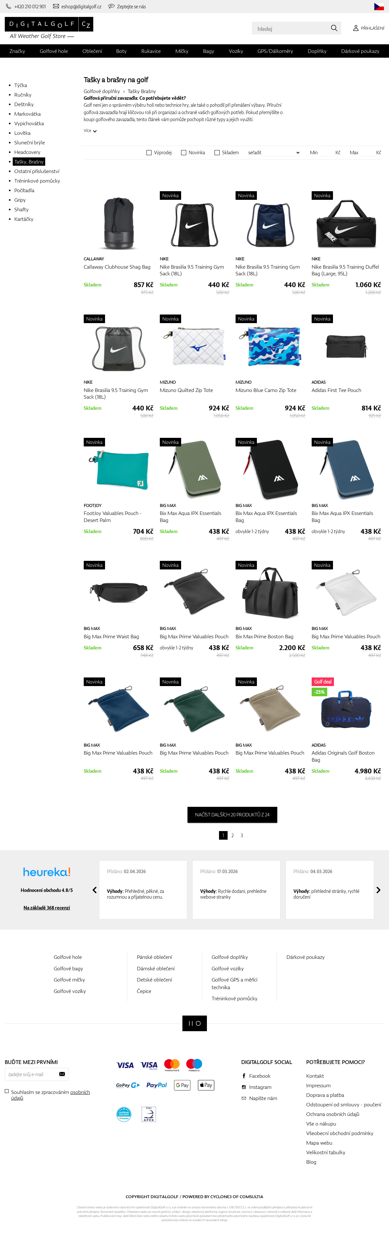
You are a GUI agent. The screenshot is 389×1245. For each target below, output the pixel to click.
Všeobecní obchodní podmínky (339, 1133)
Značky (17, 50)
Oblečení (92, 50)
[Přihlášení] (367, 28)
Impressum (318, 1085)
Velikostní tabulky (325, 1152)
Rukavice (151, 50)
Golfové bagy (68, 968)
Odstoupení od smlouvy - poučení (343, 1104)
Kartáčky (23, 218)
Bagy (208, 50)
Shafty (21, 209)
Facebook (260, 1075)
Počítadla (24, 190)
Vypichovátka (29, 123)
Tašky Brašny (142, 91)
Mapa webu (319, 1142)
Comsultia (251, 1196)
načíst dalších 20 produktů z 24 (232, 815)
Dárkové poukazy (360, 50)
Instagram (260, 1086)
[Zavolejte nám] (25, 6)
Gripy (20, 199)
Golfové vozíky (70, 991)
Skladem (230, 152)
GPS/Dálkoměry (275, 50)
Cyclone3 (221, 1196)
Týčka (20, 85)
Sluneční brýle (29, 142)
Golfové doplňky (102, 91)
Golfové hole (54, 50)
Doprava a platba (325, 1094)
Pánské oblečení (154, 956)
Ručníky (23, 94)
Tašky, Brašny (29, 161)
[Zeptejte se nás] (127, 6)
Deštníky (24, 104)
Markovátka (27, 113)
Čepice (144, 991)
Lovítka (22, 132)
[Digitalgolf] (194, 1023)
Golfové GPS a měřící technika (234, 983)
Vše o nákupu (321, 1123)
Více (87, 130)
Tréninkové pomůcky (37, 180)
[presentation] (94, 890)
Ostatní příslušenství (36, 171)
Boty (121, 50)
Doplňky (317, 50)
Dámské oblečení (155, 968)
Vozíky (236, 50)
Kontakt (315, 1075)
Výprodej (163, 152)
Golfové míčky (69, 979)
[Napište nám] (77, 6)
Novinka (197, 152)
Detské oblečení (154, 979)
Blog (311, 1161)
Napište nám (263, 1098)
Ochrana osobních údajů (332, 1114)
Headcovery (27, 152)
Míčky (181, 50)
